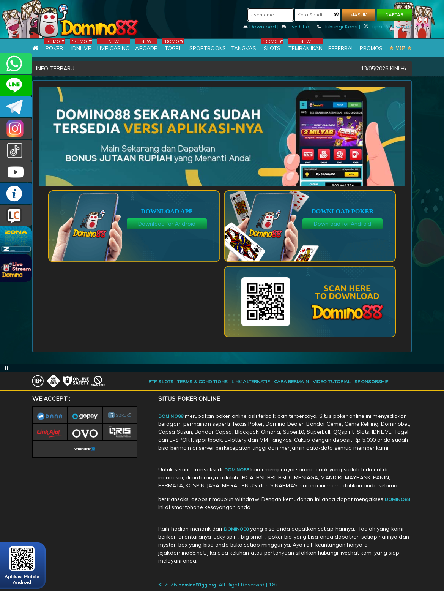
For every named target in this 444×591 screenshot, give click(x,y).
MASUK (358, 14)
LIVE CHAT (16, 215)
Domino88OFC (16, 106)
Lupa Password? (388, 26)
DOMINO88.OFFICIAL (16, 171)
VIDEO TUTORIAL (332, 381)
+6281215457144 (16, 63)
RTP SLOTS (160, 381)
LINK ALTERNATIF (250, 381)
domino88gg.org (197, 585)
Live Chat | (298, 26)
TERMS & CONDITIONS (202, 381)
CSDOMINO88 (16, 85)
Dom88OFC (16, 128)
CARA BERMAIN (291, 381)
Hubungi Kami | (339, 26)
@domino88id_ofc (16, 150)
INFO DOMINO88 (16, 193)
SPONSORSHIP (371, 381)
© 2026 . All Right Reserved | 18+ (218, 584)
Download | (261, 26)
